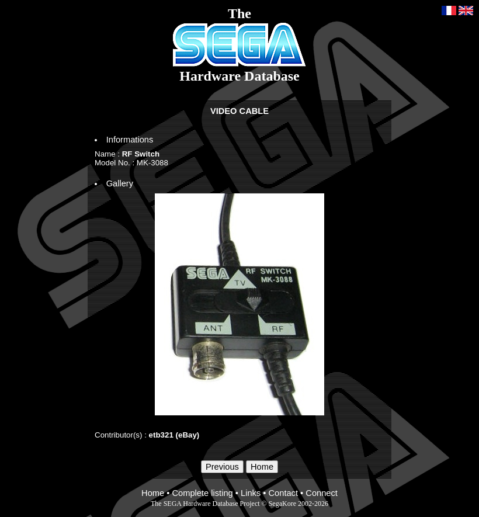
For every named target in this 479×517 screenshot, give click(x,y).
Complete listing (202, 493)
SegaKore (282, 503)
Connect (322, 493)
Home (152, 493)
